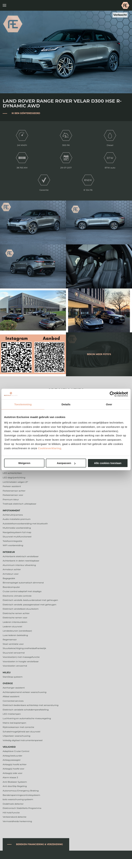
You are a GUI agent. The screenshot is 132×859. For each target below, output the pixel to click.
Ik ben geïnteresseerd (26, 113)
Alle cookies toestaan (107, 463)
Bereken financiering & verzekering (39, 844)
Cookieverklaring (49, 448)
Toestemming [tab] (23, 404)
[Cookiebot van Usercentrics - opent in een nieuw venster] (112, 394)
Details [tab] (66, 404)
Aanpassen (66, 463)
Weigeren (24, 463)
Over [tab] (109, 404)
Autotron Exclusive (125, 5)
